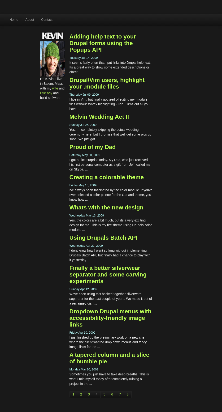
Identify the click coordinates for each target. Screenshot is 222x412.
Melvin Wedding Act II (99, 117)
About (29, 19)
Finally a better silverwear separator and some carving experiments (108, 274)
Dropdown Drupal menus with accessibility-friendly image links (111, 318)
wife (55, 88)
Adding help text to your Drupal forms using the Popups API (103, 43)
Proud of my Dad (93, 147)
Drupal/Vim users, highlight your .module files (107, 83)
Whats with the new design (107, 207)
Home (13, 19)
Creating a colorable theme (107, 177)
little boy (46, 93)
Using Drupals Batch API (104, 237)
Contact (46, 19)
